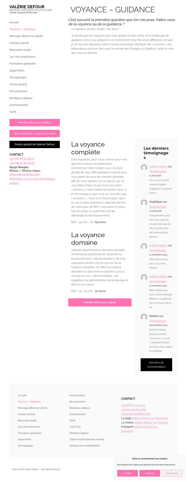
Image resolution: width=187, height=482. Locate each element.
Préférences (172, 473)
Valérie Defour (26, 6)
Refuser (150, 473)
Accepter (127, 473)
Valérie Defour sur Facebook (150, 418)
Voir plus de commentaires (156, 364)
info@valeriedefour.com (24, 174)
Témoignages (158, 171)
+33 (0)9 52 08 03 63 (22, 162)
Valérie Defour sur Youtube (151, 422)
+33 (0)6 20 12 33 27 (21, 158)
